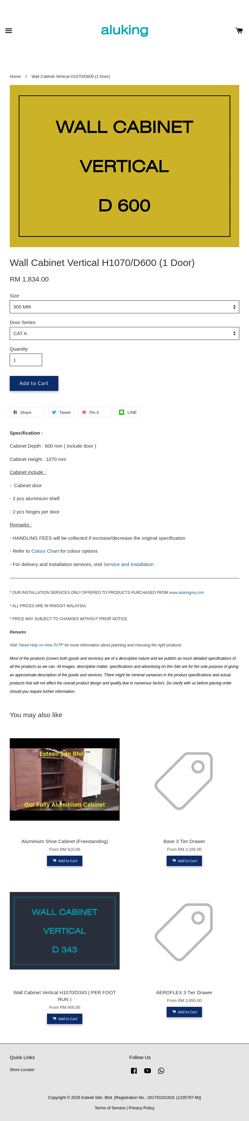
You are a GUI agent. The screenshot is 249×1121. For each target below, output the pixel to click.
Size (14, 295)
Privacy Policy (141, 1107)
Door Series (22, 322)
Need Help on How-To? (39, 645)
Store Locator (22, 1069)
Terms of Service (110, 1107)
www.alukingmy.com (186, 592)
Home (15, 76)
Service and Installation (128, 564)
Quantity (19, 349)
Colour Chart (45, 551)
